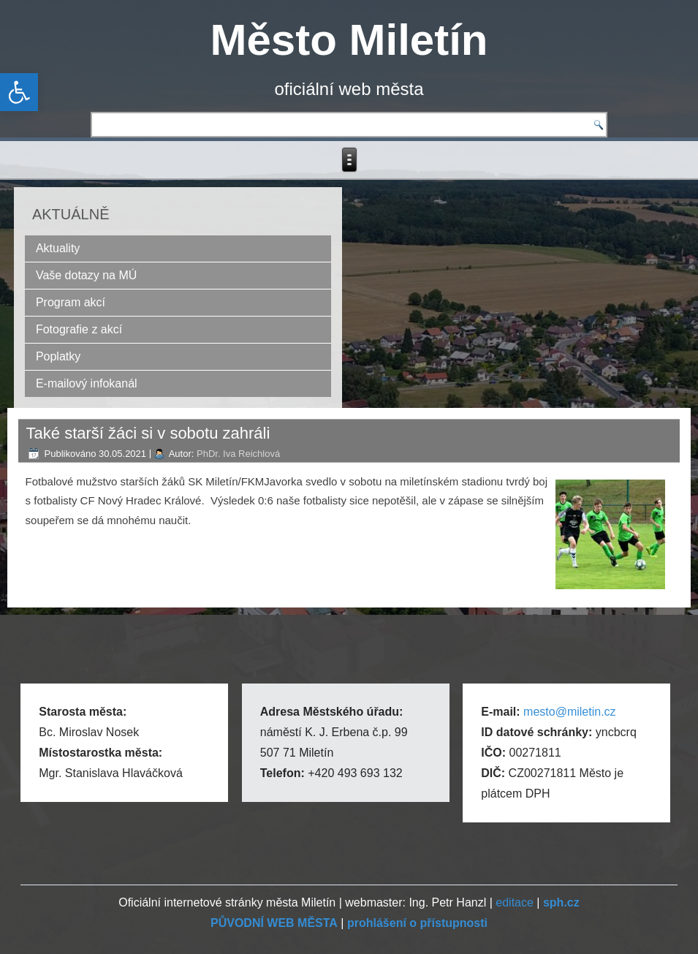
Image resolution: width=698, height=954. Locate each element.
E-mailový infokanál (86, 383)
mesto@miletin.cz (569, 711)
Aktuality (58, 248)
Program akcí (70, 302)
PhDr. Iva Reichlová (238, 453)
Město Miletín (349, 39)
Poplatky (58, 356)
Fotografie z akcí (79, 329)
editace (515, 902)
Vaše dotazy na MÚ (86, 275)
